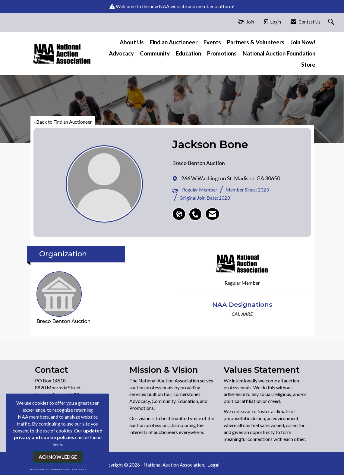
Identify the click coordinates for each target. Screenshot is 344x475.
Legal (213, 464)
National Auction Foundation (279, 53)
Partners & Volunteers (255, 42)
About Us (132, 42)
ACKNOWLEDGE (58, 457)
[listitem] (197, 211)
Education (188, 53)
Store (308, 64)
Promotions (222, 53)
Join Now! (302, 42)
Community (155, 53)
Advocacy (121, 53)
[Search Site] (332, 22)
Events (212, 42)
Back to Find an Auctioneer (62, 122)
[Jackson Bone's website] (179, 214)
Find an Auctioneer (173, 42)
